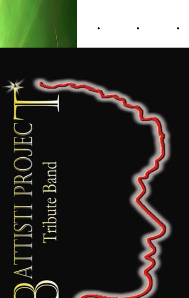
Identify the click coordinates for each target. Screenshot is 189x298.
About (154, 28)
